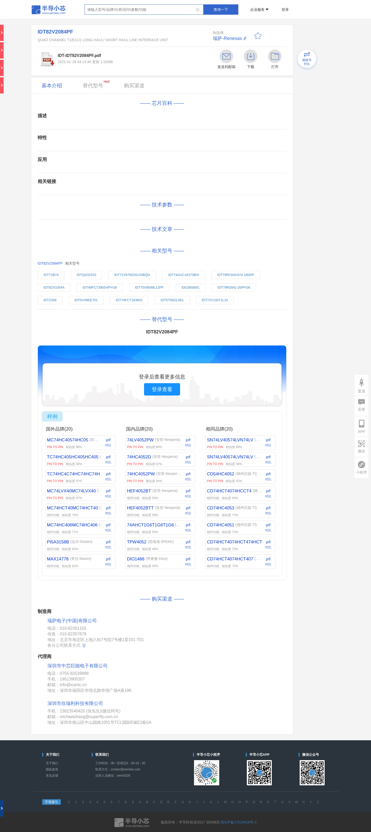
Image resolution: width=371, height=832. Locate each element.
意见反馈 (52, 775)
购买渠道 (134, 85)
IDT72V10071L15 (215, 300)
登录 (285, 9)
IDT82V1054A (54, 287)
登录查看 (162, 389)
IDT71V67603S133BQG (132, 275)
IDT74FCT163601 (129, 300)
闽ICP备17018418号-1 (239, 822)
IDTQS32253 (86, 275)
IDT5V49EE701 (86, 300)
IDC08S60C (190, 287)
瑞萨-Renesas (227, 38)
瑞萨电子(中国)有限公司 (72, 620)
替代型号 (96, 84)
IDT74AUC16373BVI (183, 275)
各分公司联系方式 (66, 645)
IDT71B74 (51, 275)
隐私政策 (52, 769)
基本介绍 (51, 85)
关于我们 (52, 763)
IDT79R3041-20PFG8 (233, 287)
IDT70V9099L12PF (149, 287)
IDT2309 (50, 300)
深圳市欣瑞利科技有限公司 (75, 703)
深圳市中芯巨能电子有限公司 (77, 665)
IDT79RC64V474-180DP (235, 275)
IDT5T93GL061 (172, 300)
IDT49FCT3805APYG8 (100, 287)
